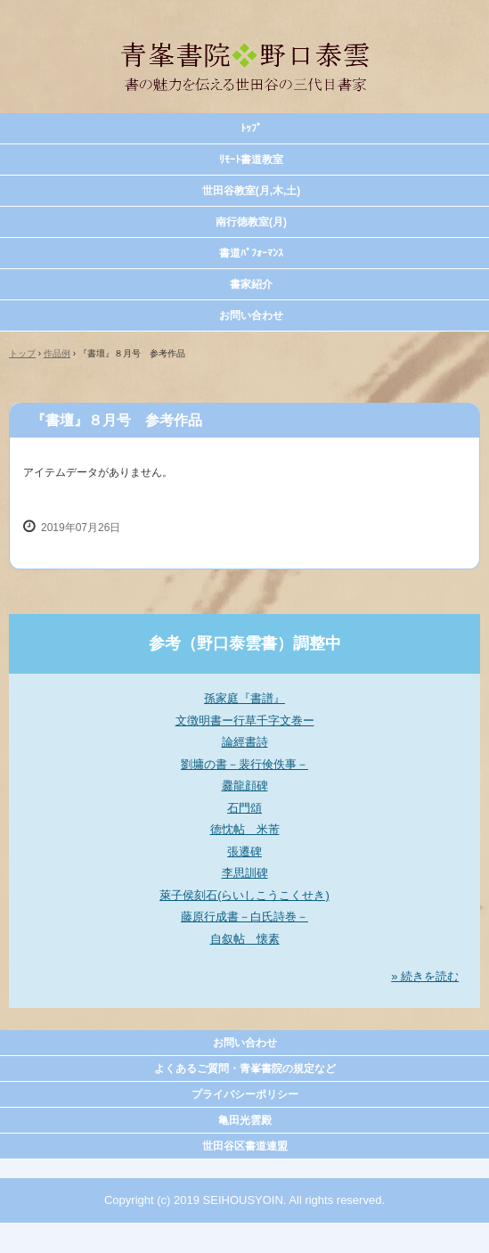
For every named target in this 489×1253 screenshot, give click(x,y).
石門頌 (244, 808)
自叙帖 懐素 (245, 939)
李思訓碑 (245, 873)
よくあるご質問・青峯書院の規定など (245, 1068)
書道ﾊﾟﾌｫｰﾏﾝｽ (251, 253)
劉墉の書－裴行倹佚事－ (244, 764)
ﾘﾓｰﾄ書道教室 (251, 159)
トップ (22, 353)
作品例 (57, 353)
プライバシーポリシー (245, 1094)
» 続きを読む (425, 976)
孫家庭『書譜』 (244, 698)
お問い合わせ (251, 315)
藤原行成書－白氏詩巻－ (244, 916)
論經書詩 (245, 742)
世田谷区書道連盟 (245, 1146)
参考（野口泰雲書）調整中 (245, 643)
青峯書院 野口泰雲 (245, 34)
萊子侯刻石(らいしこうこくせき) (244, 895)
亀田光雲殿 (245, 1120)
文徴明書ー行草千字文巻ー (244, 720)
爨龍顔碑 (245, 785)
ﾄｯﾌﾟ (251, 128)
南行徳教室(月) (251, 222)
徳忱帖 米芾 (245, 829)
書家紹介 (251, 284)
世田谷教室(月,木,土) (251, 190)
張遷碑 (244, 851)
